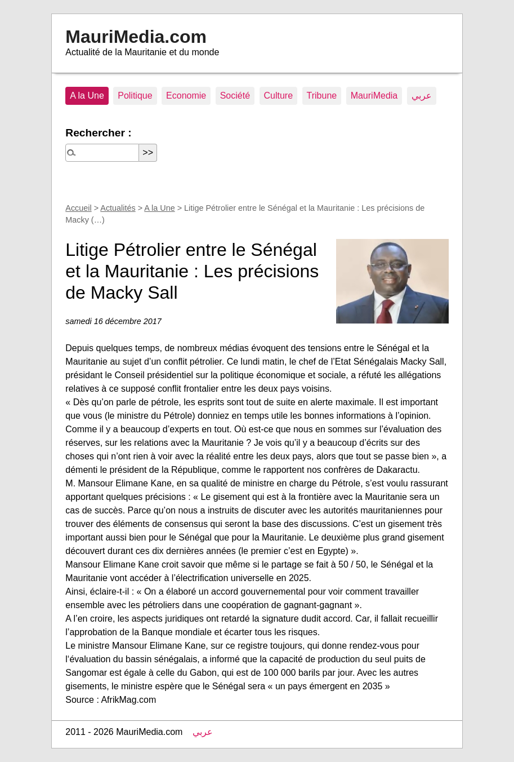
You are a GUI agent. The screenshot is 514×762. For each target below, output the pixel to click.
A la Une (87, 95)
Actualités (117, 207)
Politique (135, 95)
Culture (278, 95)
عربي (422, 95)
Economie (186, 95)
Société (235, 95)
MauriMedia (374, 95)
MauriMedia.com (136, 36)
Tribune (322, 95)
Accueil (78, 207)
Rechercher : (98, 133)
